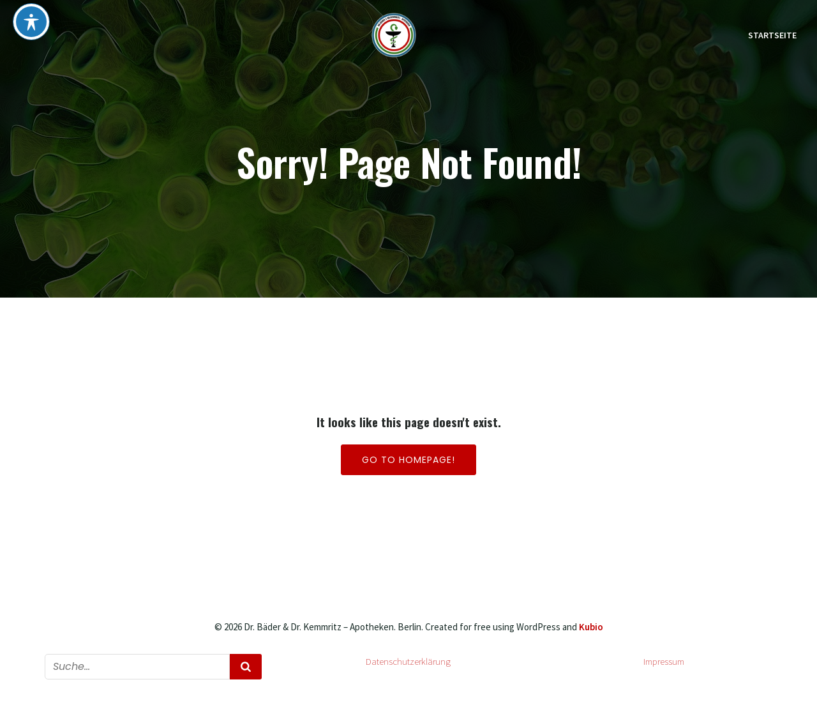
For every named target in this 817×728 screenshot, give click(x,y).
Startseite (772, 35)
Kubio (591, 627)
